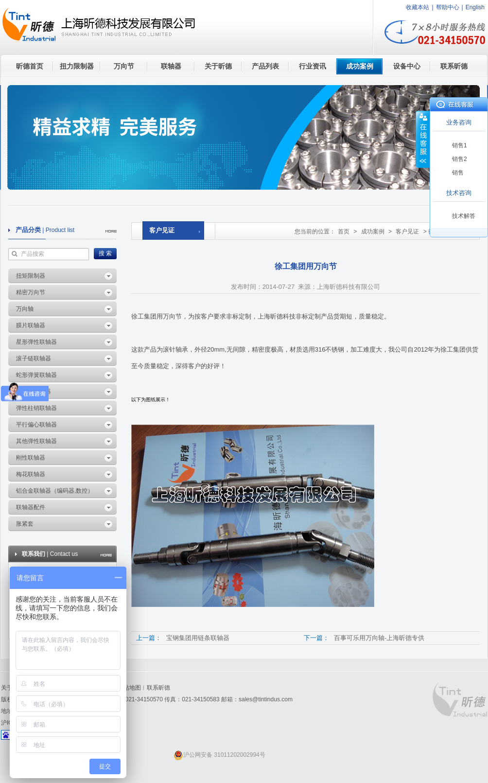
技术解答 (463, 216)
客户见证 (407, 231)
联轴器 (171, 66)
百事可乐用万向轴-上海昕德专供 (379, 637)
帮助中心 (447, 7)
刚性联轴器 (30, 457)
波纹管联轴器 (33, 391)
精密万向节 (30, 292)
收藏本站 (417, 7)
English (475, 7)
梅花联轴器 (30, 474)
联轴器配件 (30, 507)
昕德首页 (29, 66)
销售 (458, 172)
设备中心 (406, 66)
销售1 (459, 145)
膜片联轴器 (30, 325)
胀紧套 (25, 523)
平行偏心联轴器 (36, 424)
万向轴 (25, 308)
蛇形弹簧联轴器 (36, 375)
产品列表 (265, 66)
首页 (343, 231)
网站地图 (129, 687)
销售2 (459, 159)
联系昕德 (454, 66)
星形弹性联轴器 (36, 341)
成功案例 (359, 66)
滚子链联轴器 (33, 358)
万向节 (124, 66)
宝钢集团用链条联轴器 (197, 637)
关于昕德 (218, 66)
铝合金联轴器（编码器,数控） (54, 490)
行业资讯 (312, 66)
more (111, 231)
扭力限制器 (77, 66)
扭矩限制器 (30, 275)
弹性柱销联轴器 (36, 408)
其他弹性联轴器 (36, 441)
